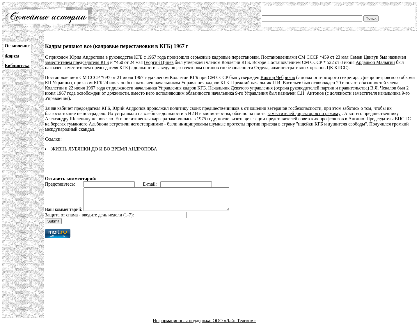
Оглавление (17, 45)
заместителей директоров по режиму (304, 113)
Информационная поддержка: (183, 324)
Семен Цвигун (364, 57)
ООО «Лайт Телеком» (234, 324)
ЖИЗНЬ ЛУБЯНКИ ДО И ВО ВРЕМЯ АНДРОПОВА (104, 148)
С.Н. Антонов (310, 93)
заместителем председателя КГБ (77, 62)
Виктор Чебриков (277, 77)
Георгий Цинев (158, 62)
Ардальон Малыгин (375, 62)
